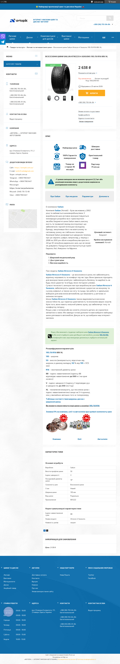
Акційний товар (10, 588)
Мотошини (83, 37)
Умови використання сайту (42, 591)
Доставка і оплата (39, 575)
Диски (29, 37)
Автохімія (102, 439)
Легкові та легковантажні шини (39, 47)
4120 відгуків (98, 2)
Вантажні (7, 578)
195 (47, 356)
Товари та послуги (17, 47)
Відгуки (35, 581)
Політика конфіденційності (86, 659)
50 (47, 360)
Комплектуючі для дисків (48, 37)
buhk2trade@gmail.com (25, 171)
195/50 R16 (104, 335)
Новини (35, 585)
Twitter (91, 575)
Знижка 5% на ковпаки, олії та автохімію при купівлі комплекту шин (79, 411)
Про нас (35, 588)
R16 (47, 369)
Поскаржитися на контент (67, 659)
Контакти (35, 578)
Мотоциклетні (9, 581)
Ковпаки (57, 439)
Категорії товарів (13, 64)
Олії (79, 439)
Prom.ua (72, 655)
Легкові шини (12, 37)
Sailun (60, 207)
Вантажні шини (66, 37)
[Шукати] (110, 18)
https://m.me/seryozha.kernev (22, 188)
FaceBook (92, 578)
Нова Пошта (65, 575)
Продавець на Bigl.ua (60, 657)
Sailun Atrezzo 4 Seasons (70, 271)
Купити (94, 93)
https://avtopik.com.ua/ (24, 167)
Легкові (7, 575)
